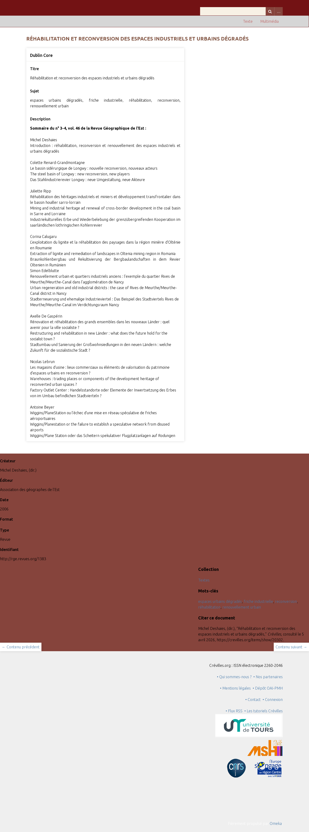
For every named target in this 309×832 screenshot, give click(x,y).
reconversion (286, 601)
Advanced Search (278, 11)
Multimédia (269, 21)
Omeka (276, 823)
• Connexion (273, 699)
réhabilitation (209, 607)
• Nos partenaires (268, 677)
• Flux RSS (234, 711)
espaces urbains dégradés (220, 601)
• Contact (254, 699)
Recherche (270, 11)
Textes (204, 580)
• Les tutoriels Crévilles (263, 711)
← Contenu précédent (21, 647)
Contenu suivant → (291, 647)
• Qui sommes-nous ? (234, 677)
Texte (248, 21)
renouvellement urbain (241, 607)
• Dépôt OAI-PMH (268, 688)
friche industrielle (258, 601)
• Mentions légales (235, 688)
